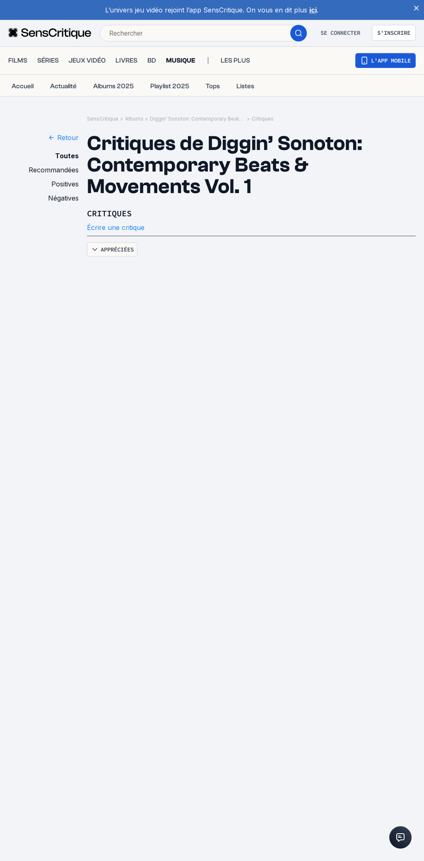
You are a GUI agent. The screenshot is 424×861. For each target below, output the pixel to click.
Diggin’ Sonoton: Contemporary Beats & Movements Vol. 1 (197, 119)
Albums (134, 119)
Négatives (63, 198)
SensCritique (102, 119)
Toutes (67, 156)
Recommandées (54, 170)
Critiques (263, 119)
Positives (65, 184)
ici (313, 10)
